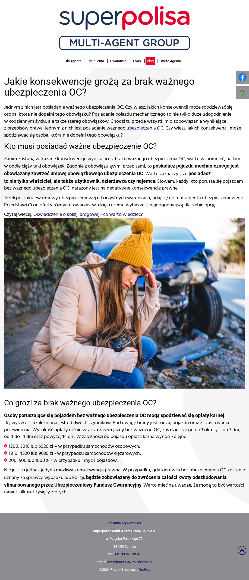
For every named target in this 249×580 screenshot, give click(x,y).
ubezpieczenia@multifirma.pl (129, 561)
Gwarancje (118, 60)
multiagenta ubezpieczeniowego (209, 198)
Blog (150, 60)
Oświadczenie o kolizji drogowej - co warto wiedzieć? (88, 214)
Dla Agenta (73, 60)
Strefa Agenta (170, 60)
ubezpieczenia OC (145, 128)
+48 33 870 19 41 (128, 553)
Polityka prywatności (124, 523)
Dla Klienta (95, 60)
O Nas (136, 60)
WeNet (144, 569)
